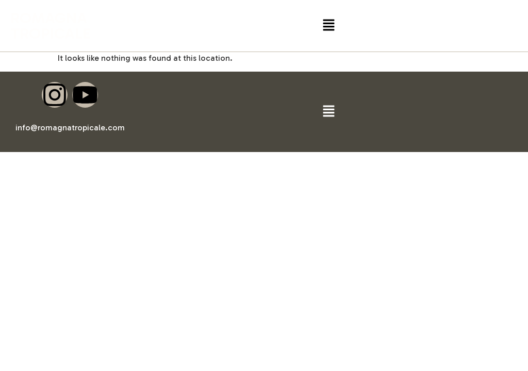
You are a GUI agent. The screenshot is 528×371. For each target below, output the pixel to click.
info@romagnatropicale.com (70, 127)
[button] (328, 25)
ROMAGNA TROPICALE (50, 26)
